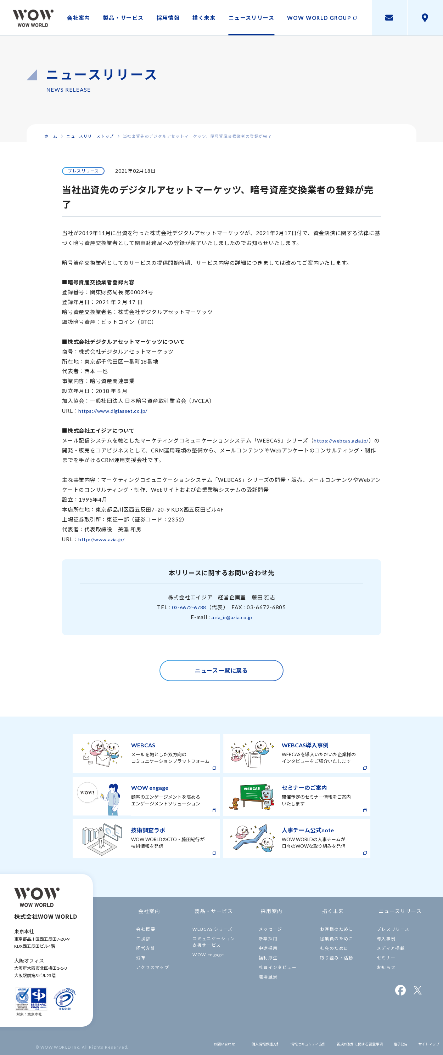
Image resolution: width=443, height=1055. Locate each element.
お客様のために (336, 929)
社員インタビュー (278, 967)
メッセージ (270, 929)
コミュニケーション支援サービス (213, 942)
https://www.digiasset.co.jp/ (115, 410)
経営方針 (145, 948)
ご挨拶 (143, 938)
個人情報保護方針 (231, 1042)
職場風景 (268, 977)
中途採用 (268, 948)
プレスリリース (393, 929)
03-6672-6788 (189, 607)
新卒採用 (268, 938)
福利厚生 (268, 957)
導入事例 (386, 938)
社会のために (334, 948)
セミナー (386, 957)
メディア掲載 (391, 948)
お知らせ (386, 967)
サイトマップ (425, 1042)
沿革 (141, 957)
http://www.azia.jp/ (103, 539)
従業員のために (336, 938)
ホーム (50, 136)
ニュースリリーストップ (90, 136)
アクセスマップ (152, 967)
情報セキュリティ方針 (281, 1042)
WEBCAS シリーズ (212, 929)
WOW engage (208, 954)
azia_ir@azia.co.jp (232, 617)
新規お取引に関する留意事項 (344, 1042)
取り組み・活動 (336, 957)
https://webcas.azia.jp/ (343, 440)
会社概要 (145, 929)
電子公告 (393, 1042)
